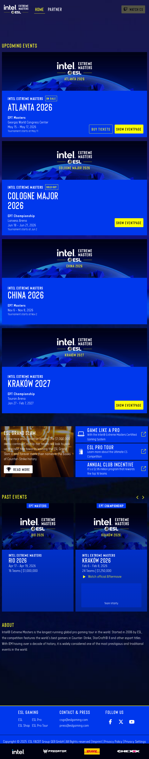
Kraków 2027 (29, 383)
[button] (137, 497)
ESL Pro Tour (40, 726)
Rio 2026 (18, 560)
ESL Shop (24, 726)
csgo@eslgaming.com (74, 720)
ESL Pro (37, 720)
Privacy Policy (113, 742)
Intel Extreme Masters (25, 98)
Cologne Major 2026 (33, 200)
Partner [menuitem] (55, 9)
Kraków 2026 (96, 560)
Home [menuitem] (39, 9)
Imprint (97, 742)
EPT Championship (111, 506)
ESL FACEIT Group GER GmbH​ (46, 742)
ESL (20, 720)
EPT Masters (38, 506)
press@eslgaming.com (74, 726)
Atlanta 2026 (30, 107)
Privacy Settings (135, 742)
